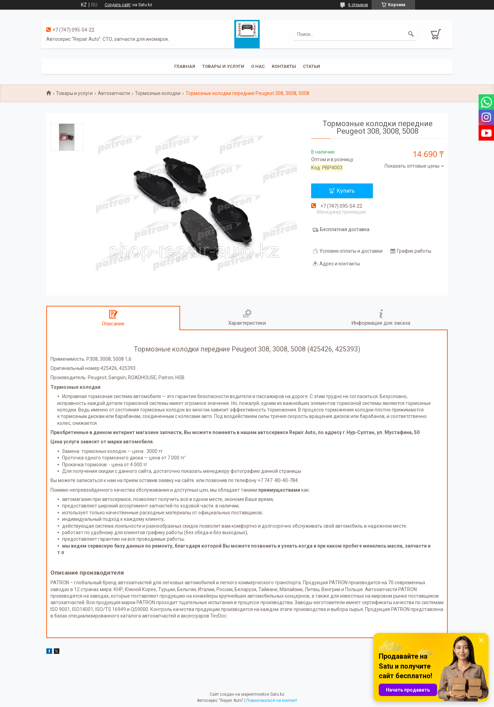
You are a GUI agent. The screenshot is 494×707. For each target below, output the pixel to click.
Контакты (284, 66)
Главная (184, 66)
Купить (346, 191)
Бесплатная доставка (344, 229)
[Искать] (410, 34)
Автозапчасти (114, 93)
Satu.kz (277, 694)
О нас (258, 66)
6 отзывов (358, 4)
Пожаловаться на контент (271, 700)
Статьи (311, 66)
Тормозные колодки (157, 93)
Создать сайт (118, 4)
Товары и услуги (223, 66)
